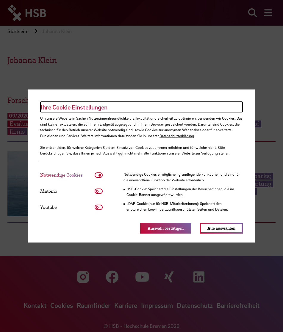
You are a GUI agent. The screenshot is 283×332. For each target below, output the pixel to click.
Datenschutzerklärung (177, 135)
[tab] (67, 175)
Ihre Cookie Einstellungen (74, 107)
